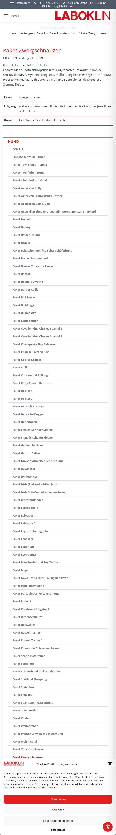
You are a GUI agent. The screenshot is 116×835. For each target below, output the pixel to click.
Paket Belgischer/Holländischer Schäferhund (42, 250)
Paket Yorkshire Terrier (28, 749)
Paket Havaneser (23, 469)
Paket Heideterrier (24, 476)
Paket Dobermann (24, 422)
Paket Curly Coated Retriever (32, 383)
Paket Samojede (23, 663)
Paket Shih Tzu (22, 695)
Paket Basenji (21, 227)
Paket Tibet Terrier (25, 710)
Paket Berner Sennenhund (30, 258)
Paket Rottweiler (23, 624)
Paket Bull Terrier (24, 297)
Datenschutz (58, 829)
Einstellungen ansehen (58, 820)
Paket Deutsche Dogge (27, 414)
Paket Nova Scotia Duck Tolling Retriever (40, 578)
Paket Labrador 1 (24, 515)
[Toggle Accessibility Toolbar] (107, 827)
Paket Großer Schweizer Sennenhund (37, 461)
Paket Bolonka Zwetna (27, 282)
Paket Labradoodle (25, 508)
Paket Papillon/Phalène (28, 586)
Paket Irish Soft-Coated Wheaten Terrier (39, 492)
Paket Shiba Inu (23, 687)
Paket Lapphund (23, 547)
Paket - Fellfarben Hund (28, 172)
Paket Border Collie (25, 289)
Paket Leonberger (24, 554)
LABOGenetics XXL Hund (28, 157)
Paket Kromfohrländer (27, 500)
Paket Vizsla (20, 718)
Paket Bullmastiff (24, 313)
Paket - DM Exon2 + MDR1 (29, 165)
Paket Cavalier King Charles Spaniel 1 (37, 328)
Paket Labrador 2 (24, 523)
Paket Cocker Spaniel (26, 359)
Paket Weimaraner (25, 726)
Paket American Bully (26, 188)
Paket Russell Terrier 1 (27, 632)
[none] (20, 3)
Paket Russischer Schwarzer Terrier (36, 648)
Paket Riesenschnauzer (28, 617)
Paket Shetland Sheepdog (29, 679)
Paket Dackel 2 (22, 398)
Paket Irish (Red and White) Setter (35, 484)
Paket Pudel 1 (21, 601)
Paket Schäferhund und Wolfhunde (36, 671)
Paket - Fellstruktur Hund (29, 180)
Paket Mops (20, 570)
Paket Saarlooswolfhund (28, 656)
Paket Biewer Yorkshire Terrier (33, 266)
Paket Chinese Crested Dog (30, 352)
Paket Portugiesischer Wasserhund (36, 593)
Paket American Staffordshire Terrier (37, 196)
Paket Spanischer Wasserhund (32, 702)
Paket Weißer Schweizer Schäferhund (37, 734)
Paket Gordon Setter (26, 453)
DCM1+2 (17, 149)
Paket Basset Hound (26, 235)
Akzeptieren (58, 799)
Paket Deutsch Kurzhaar (28, 406)
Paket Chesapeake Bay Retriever (34, 344)
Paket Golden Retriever (28, 445)
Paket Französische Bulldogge (32, 437)
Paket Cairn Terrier (25, 321)
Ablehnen (58, 810)
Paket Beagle (21, 243)
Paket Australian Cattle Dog (31, 204)
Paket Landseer (22, 539)
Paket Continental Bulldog (30, 375)
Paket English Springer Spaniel (32, 430)
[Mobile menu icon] (11, 16)
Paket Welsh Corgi (24, 741)
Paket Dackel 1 (22, 391)
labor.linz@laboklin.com (58, 6)
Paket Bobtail (21, 274)
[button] (110, 764)
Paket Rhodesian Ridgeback (31, 609)
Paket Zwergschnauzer (27, 757)
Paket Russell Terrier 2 (27, 640)
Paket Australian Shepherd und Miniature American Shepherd (54, 211)
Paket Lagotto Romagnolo (30, 531)
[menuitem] (20, 2)
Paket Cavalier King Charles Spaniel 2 (37, 336)
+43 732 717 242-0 (48, 2)
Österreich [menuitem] (21, 2)
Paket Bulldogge (23, 305)
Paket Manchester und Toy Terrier (35, 562)
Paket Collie (20, 367)
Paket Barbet (21, 219)
